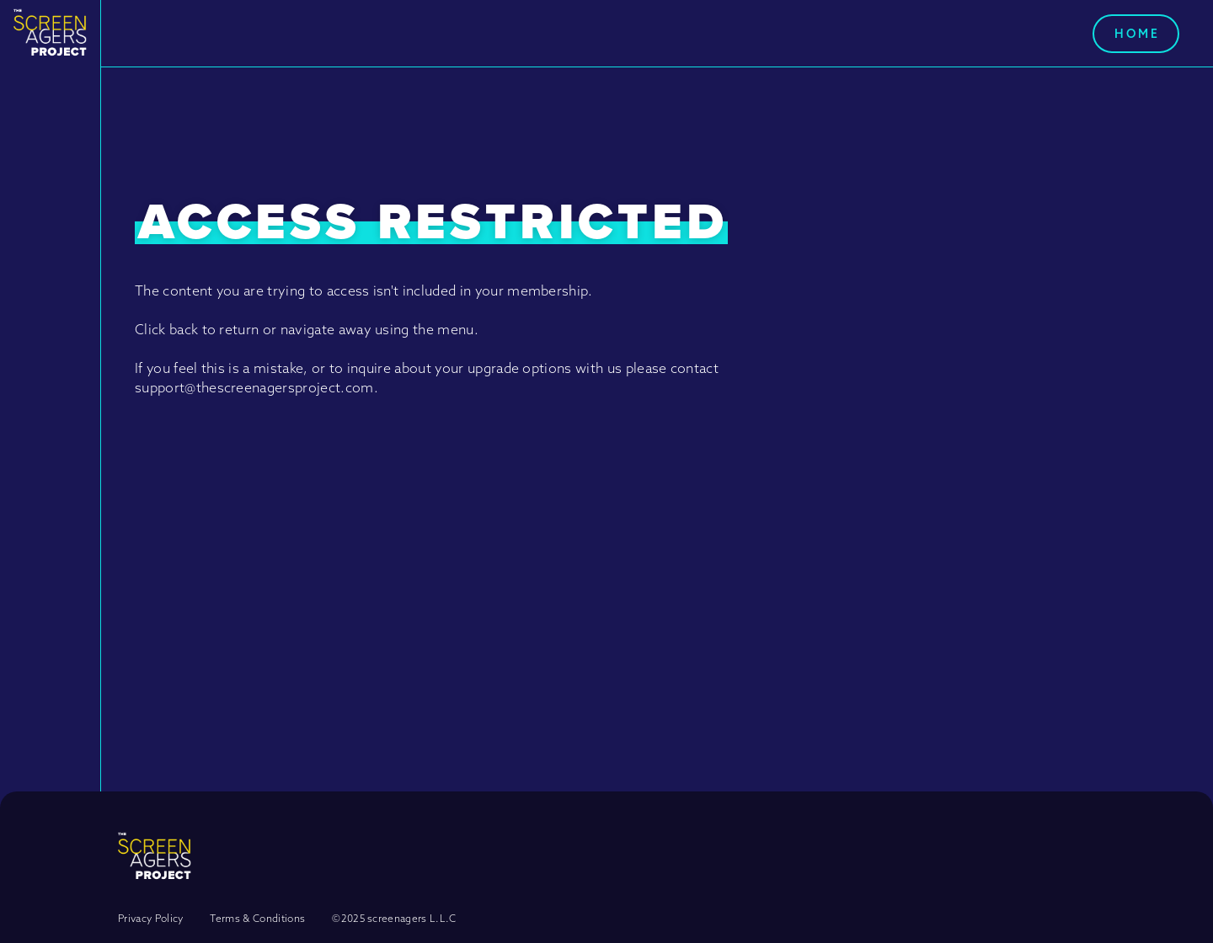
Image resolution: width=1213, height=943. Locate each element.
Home (1137, 33)
